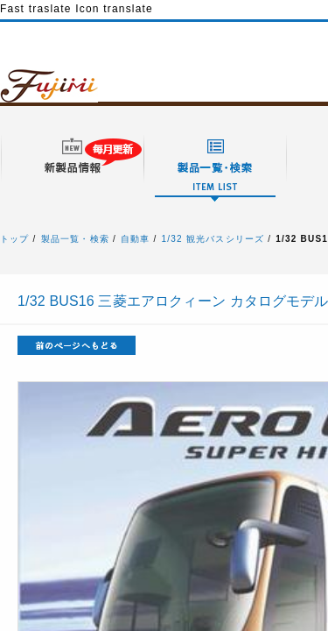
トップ (15, 239)
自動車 (135, 239)
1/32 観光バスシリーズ (213, 239)
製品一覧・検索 (75, 239)
